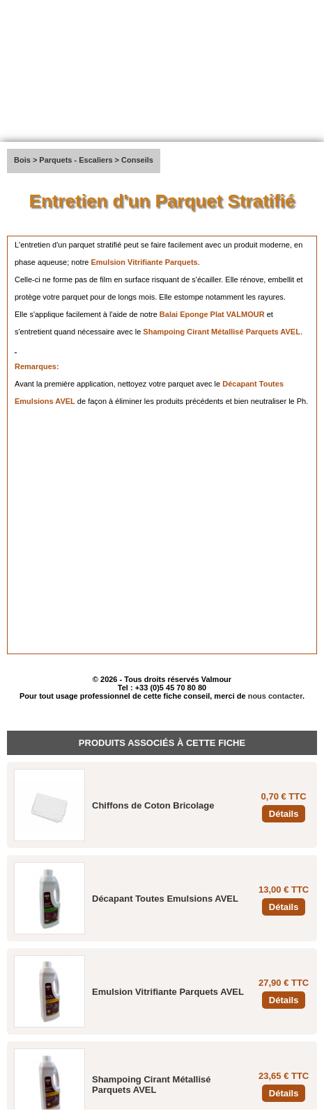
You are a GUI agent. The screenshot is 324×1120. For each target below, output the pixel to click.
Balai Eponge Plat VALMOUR (212, 314)
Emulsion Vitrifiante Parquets (144, 262)
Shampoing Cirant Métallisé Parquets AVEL (221, 331)
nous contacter (275, 696)
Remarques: (37, 366)
